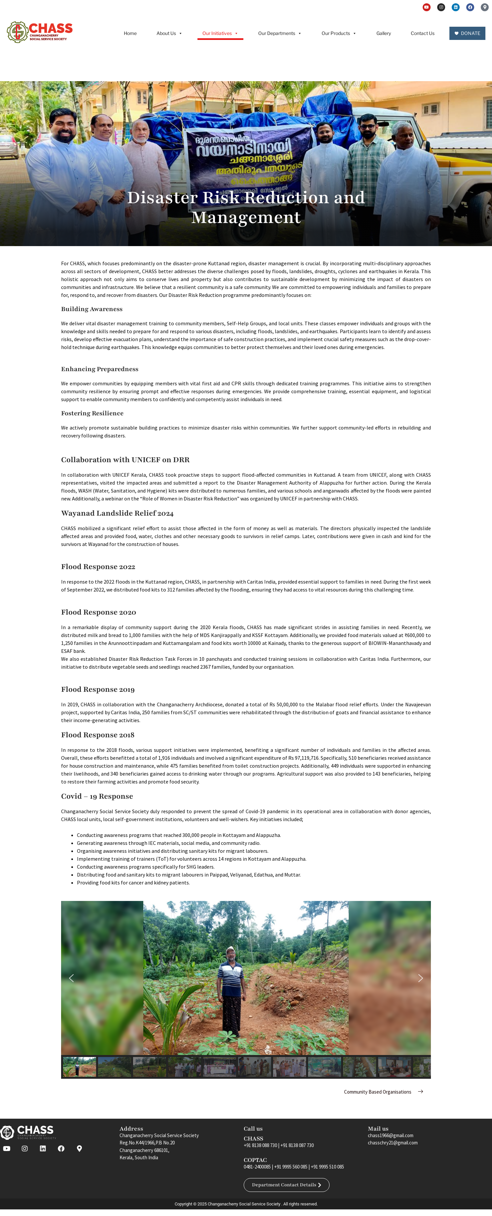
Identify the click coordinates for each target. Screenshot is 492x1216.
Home (130, 33)
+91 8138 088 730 (260, 1145)
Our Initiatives (220, 33)
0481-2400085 (257, 1167)
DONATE (470, 33)
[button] (71, 978)
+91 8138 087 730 (297, 1145)
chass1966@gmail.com (390, 1135)
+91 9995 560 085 (290, 1167)
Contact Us (423, 33)
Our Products (339, 33)
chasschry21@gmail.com (393, 1142)
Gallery (383, 33)
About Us (170, 33)
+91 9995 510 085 (327, 1167)
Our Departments (280, 33)
